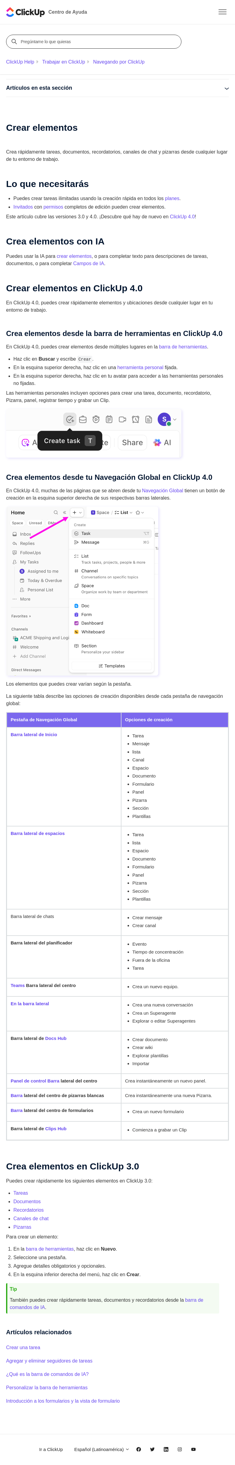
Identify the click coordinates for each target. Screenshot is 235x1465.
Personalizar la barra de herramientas (47, 1387)
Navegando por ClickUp (119, 61)
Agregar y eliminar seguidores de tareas (49, 1360)
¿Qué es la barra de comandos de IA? (47, 1374)
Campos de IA (88, 263)
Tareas (20, 1193)
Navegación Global (162, 490)
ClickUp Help (20, 61)
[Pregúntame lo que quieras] (94, 42)
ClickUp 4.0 (182, 216)
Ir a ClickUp (51, 1449)
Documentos (27, 1201)
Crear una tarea (23, 1347)
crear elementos (74, 256)
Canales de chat (31, 1218)
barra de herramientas (183, 346)
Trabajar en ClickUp (63, 61)
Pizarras (22, 1227)
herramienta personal (140, 367)
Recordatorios (28, 1210)
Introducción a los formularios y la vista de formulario (63, 1401)
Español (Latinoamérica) (102, 1449)
